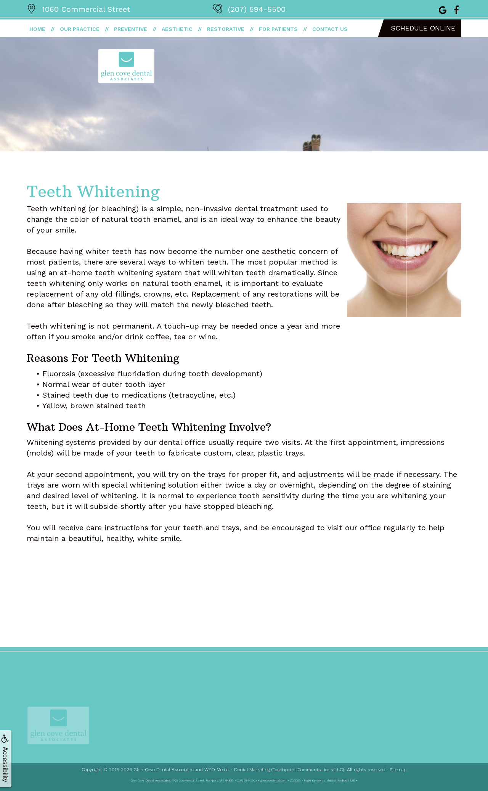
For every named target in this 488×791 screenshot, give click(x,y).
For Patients (278, 29)
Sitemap (398, 769)
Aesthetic (177, 29)
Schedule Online (423, 28)
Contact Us (330, 29)
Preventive (130, 29)
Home (37, 29)
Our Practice (80, 29)
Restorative (225, 29)
